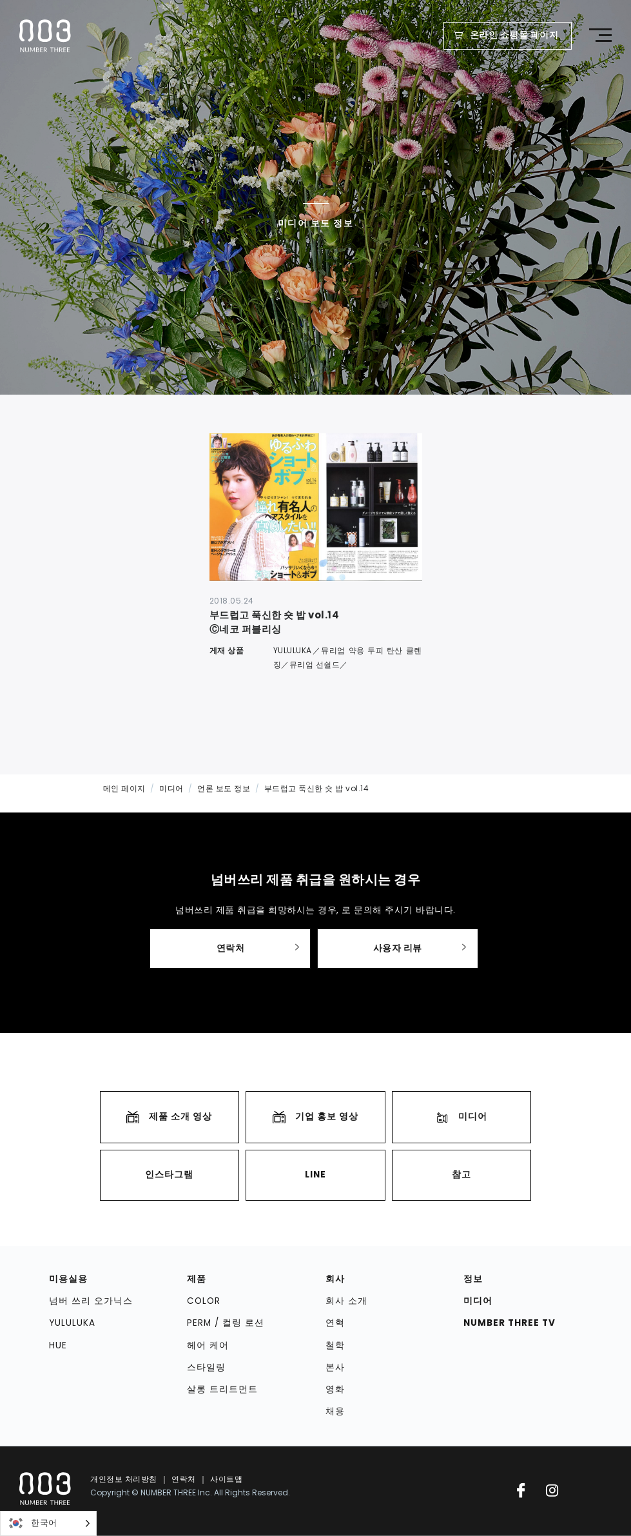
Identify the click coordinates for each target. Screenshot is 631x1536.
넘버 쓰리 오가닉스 (91, 1301)
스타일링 (206, 1367)
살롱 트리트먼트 (222, 1389)
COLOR (203, 1301)
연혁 (335, 1323)
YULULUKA (72, 1323)
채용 (335, 1412)
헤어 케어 (208, 1345)
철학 (335, 1345)
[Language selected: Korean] (48, 1523)
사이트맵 (226, 1478)
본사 (335, 1367)
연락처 (231, 948)
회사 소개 (346, 1301)
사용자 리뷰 (397, 948)
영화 (335, 1389)
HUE (58, 1345)
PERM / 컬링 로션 (225, 1323)
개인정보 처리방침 (123, 1478)
